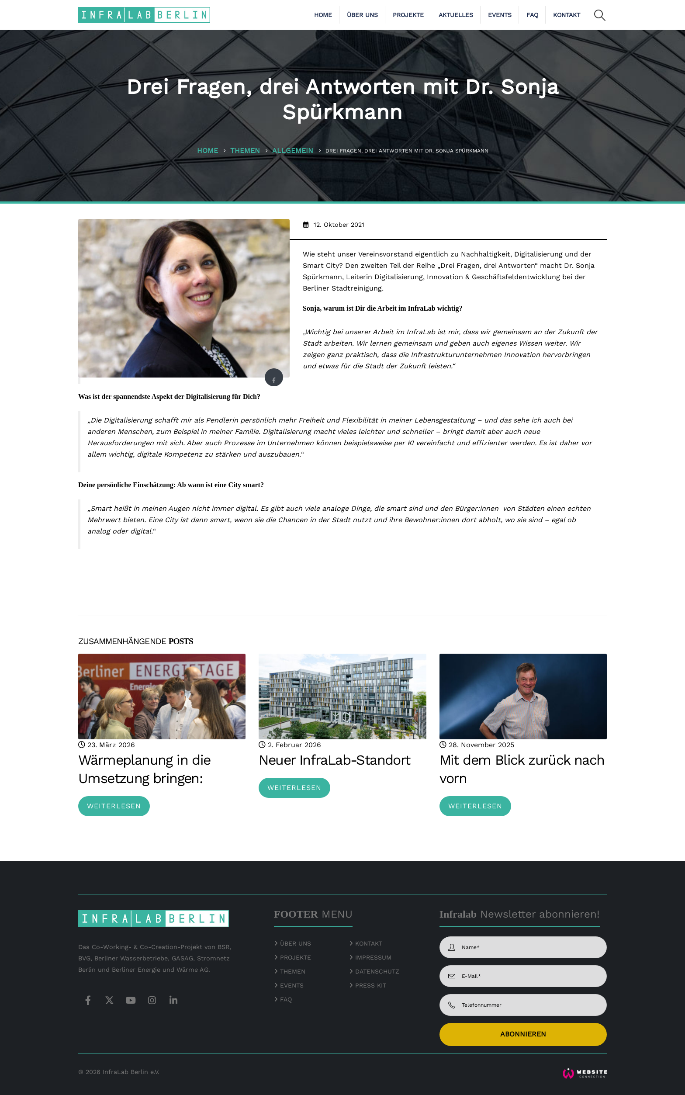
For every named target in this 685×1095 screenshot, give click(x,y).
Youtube (130, 1000)
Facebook (273, 380)
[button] (600, 15)
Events (500, 14)
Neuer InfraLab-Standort (334, 760)
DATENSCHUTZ (377, 971)
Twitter (109, 1000)
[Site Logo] (144, 14)
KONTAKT (368, 943)
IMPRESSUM (373, 957)
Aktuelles (456, 14)
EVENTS (292, 985)
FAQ (532, 14)
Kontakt (566, 14)
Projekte (408, 14)
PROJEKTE (294, 957)
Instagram (152, 1000)
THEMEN (292, 971)
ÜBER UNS (295, 943)
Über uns (362, 14)
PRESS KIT (370, 985)
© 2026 (89, 1071)
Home (323, 14)
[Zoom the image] (585, 1073)
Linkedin (173, 1000)
